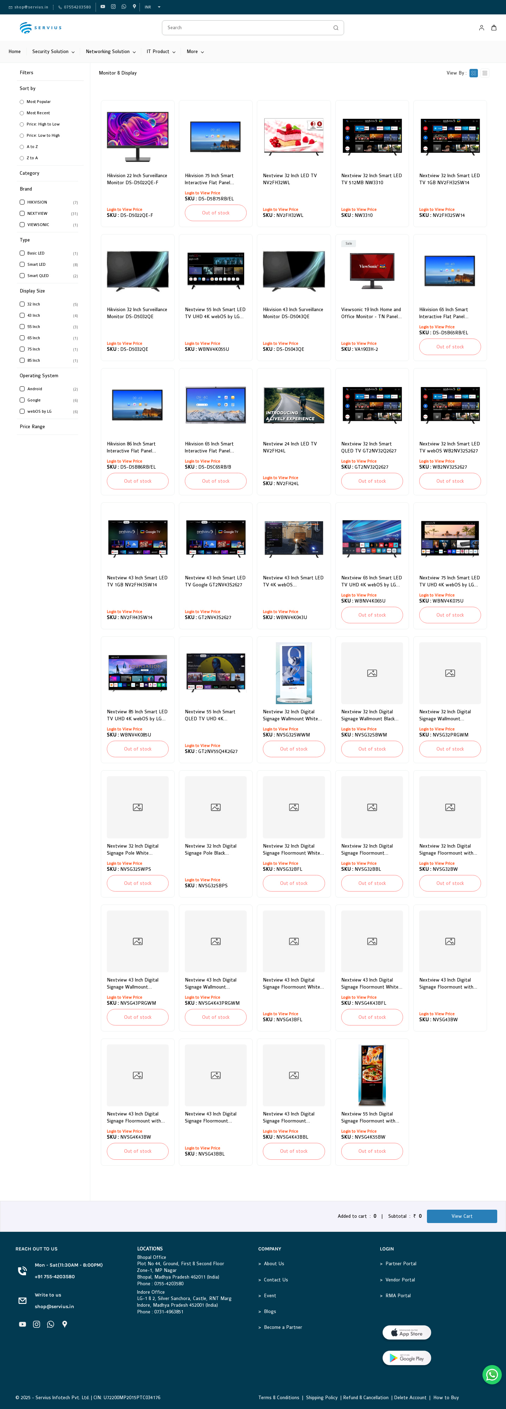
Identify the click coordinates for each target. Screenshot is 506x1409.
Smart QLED (38, 276)
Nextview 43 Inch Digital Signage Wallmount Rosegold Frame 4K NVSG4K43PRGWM (210, 984)
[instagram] (113, 7)
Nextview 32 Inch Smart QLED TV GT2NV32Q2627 (368, 447)
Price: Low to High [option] (43, 135)
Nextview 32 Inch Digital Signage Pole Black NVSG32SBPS (210, 850)
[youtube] (102, 7)
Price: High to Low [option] (43, 124)
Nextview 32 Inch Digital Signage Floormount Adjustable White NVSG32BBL (367, 850)
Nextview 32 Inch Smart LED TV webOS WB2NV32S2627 (449, 447)
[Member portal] (482, 28)
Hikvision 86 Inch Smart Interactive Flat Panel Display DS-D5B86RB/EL (133, 448)
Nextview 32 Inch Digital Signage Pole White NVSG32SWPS (132, 850)
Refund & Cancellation (366, 1397)
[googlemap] (134, 7)
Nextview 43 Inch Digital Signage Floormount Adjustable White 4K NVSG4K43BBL (288, 1118)
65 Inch (33, 338)
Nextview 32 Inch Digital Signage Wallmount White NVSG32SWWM (290, 715)
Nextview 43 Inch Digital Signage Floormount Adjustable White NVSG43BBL (210, 1118)
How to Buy (446, 1397)
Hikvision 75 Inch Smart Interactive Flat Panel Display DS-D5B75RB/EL (211, 179)
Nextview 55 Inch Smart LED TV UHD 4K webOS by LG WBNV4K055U (215, 313)
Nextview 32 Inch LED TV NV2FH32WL (290, 179)
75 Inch (33, 349)
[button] (52, 123)
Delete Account (410, 1397)
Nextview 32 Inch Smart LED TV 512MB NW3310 (371, 179)
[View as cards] (473, 73)
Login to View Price (124, 209)
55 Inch (33, 326)
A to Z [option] (32, 146)
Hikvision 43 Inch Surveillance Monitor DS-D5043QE (293, 313)
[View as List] (485, 73)
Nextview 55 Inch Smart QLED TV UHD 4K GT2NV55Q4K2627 (210, 715)
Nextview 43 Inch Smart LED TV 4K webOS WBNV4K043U (293, 581)
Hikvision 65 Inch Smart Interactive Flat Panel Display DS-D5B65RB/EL (445, 313)
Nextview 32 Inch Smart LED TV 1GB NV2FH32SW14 (449, 179)
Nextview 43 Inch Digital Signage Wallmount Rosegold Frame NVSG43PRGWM (132, 984)
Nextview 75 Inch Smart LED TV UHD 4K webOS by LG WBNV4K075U (449, 581)
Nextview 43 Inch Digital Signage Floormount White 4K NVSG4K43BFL (369, 984)
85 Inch (33, 360)
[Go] (334, 28)
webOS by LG (39, 411)
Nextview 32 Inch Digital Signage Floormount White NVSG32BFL (291, 850)
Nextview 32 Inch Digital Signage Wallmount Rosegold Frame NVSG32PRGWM (445, 715)
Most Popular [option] (39, 101)
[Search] (245, 28)
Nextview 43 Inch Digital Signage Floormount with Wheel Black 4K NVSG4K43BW (134, 1118)
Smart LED (36, 264)
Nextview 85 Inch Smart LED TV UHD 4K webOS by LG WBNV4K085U (137, 715)
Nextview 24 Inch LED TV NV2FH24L (290, 447)
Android (34, 389)
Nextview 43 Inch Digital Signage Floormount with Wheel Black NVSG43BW (446, 984)
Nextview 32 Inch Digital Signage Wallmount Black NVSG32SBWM (368, 715)
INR (148, 7)
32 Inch (33, 304)
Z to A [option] (32, 158)
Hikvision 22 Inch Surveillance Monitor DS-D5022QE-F (137, 179)
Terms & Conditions (278, 1397)
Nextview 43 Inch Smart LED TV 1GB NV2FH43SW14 (137, 581)
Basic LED (36, 253)
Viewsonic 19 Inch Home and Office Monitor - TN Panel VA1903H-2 (371, 313)
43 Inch (33, 315)
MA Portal (400, 1295)
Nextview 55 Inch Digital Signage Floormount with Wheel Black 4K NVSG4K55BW (368, 1118)
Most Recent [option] (38, 113)
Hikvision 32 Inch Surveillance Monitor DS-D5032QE (137, 313)
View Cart (462, 1216)
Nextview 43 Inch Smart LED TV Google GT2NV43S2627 (215, 581)
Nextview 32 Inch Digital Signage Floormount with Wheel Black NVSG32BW (446, 850)
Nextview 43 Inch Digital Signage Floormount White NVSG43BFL (291, 984)
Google (34, 400)
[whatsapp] (124, 7)
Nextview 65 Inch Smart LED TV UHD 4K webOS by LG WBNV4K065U (371, 581)
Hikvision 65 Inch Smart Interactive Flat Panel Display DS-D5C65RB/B (210, 448)
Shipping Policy (322, 1397)
